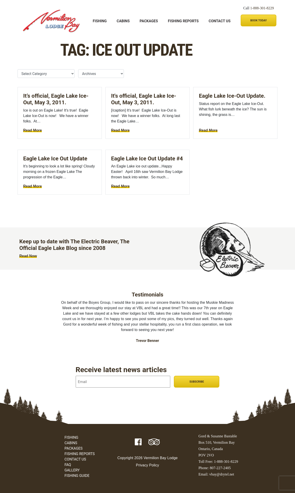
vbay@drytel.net (221, 474)
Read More (32, 130)
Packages (149, 21)
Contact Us (219, 21)
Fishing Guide (77, 475)
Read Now (28, 256)
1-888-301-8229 (262, 8)
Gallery (72, 470)
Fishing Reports (183, 21)
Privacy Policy (147, 465)
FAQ (68, 465)
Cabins (123, 21)
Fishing (100, 21)
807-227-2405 (220, 468)
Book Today (258, 20)
